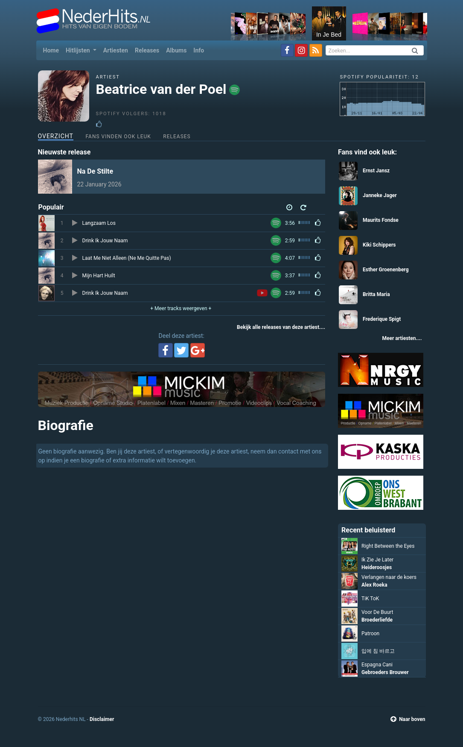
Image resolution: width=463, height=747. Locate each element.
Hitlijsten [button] (78, 50)
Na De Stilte (95, 171)
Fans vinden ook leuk (118, 137)
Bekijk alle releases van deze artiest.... (281, 327)
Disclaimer (102, 719)
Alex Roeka (374, 585)
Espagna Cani (377, 665)
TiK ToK (370, 599)
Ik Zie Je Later (377, 560)
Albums (176, 50)
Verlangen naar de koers (388, 577)
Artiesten (115, 50)
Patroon (370, 634)
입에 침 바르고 (378, 651)
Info (198, 50)
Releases (147, 50)
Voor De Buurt (377, 612)
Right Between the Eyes (387, 546)
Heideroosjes (376, 567)
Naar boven (407, 719)
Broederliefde (377, 620)
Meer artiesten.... (402, 338)
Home (52, 50)
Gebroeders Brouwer (385, 672)
